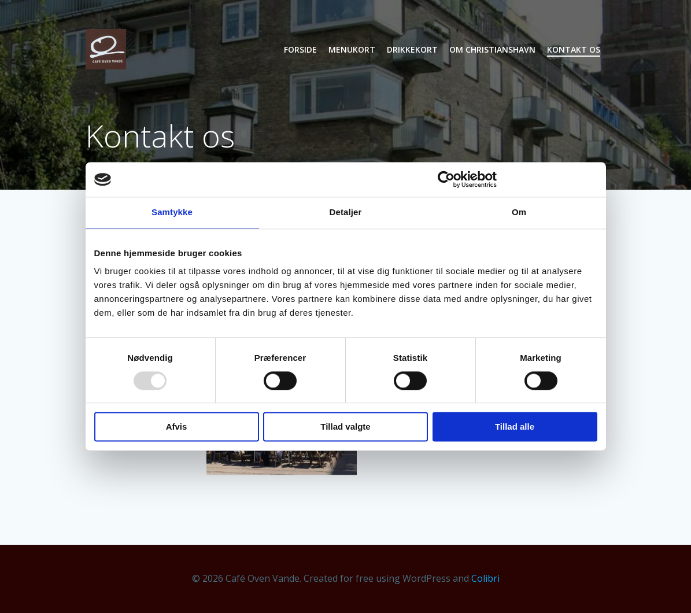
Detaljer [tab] (346, 212)
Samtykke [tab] (172, 212)
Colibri (485, 578)
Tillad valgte (345, 427)
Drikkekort (412, 49)
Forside (300, 49)
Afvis (176, 427)
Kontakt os (573, 49)
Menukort (351, 49)
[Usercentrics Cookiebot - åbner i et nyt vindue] (446, 179)
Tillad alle (514, 427)
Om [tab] (519, 212)
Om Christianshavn (492, 49)
